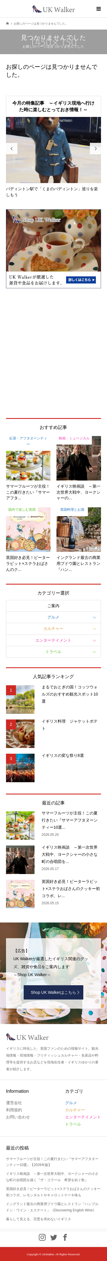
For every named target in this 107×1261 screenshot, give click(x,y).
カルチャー (53, 628)
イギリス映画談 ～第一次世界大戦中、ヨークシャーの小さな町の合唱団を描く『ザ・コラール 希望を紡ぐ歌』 (52, 1177)
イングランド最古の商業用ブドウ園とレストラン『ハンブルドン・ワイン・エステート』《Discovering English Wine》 (52, 1207)
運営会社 (14, 1102)
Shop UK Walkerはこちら (53, 992)
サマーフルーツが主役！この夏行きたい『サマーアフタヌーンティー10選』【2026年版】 (52, 1162)
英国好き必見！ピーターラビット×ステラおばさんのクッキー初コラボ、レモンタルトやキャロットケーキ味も (53, 1192)
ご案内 (53, 605)
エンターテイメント (53, 640)
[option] (53, 157)
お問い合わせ (18, 1117)
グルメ (53, 617)
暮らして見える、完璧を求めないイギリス (38, 1219)
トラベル (53, 651)
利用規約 (14, 1110)
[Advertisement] (53, 353)
